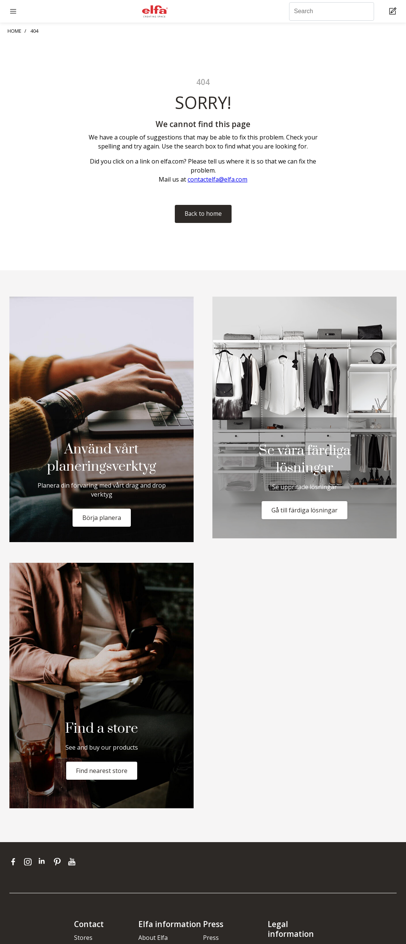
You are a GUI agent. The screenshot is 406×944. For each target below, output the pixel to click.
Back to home (203, 214)
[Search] (331, 11)
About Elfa (153, 937)
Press (211, 937)
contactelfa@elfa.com (217, 179)
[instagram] (29, 862)
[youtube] (72, 862)
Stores (83, 937)
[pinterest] (58, 862)
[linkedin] (44, 862)
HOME (14, 30)
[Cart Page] (393, 11)
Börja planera (101, 518)
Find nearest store (101, 771)
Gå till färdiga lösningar (304, 510)
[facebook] (14, 862)
